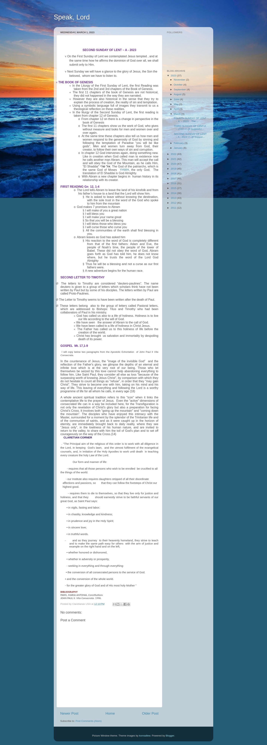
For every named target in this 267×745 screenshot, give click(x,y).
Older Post (150, 713)
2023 (174, 75)
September (180, 89)
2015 (174, 188)
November (180, 79)
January (178, 148)
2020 (174, 163)
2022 (174, 154)
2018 (174, 173)
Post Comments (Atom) (89, 721)
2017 (174, 178)
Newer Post (69, 713)
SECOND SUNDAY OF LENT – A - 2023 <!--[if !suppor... (190, 135)
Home (110, 713)
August (178, 94)
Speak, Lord (72, 17)
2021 (174, 159)
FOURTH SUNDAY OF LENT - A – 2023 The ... (189, 120)
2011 (174, 207)
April (176, 109)
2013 (174, 198)
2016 (174, 183)
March (177, 114)
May (176, 104)
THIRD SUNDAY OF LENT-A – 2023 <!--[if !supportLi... (189, 127)
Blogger (170, 735)
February (179, 143)
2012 (174, 202)
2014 (174, 193)
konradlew (144, 735)
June (177, 99)
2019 (174, 168)
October (178, 84)
